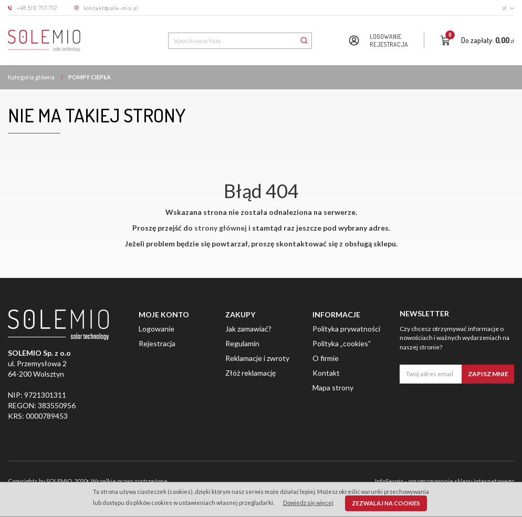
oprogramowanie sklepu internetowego (461, 481)
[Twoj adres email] (431, 374)
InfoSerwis (389, 481)
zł (508, 8)
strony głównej (220, 227)
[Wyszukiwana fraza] (232, 40)
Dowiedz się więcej (308, 502)
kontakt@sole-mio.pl (111, 8)
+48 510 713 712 (37, 8)
